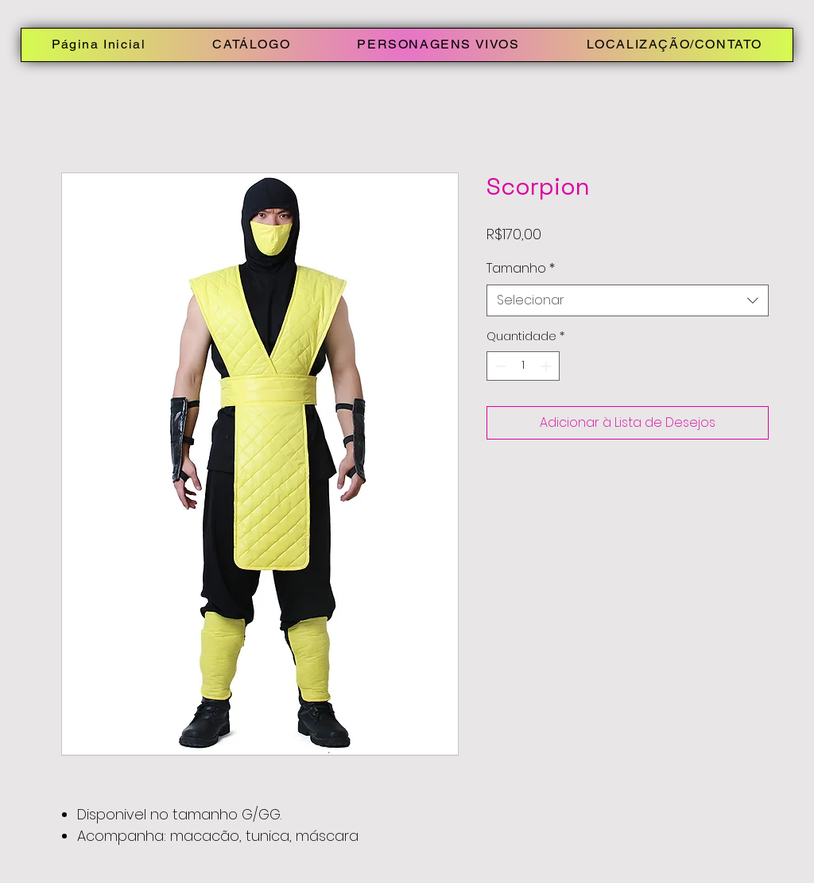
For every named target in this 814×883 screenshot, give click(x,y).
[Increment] (547, 366)
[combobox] (627, 300)
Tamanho (520, 268)
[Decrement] (499, 366)
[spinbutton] (523, 366)
